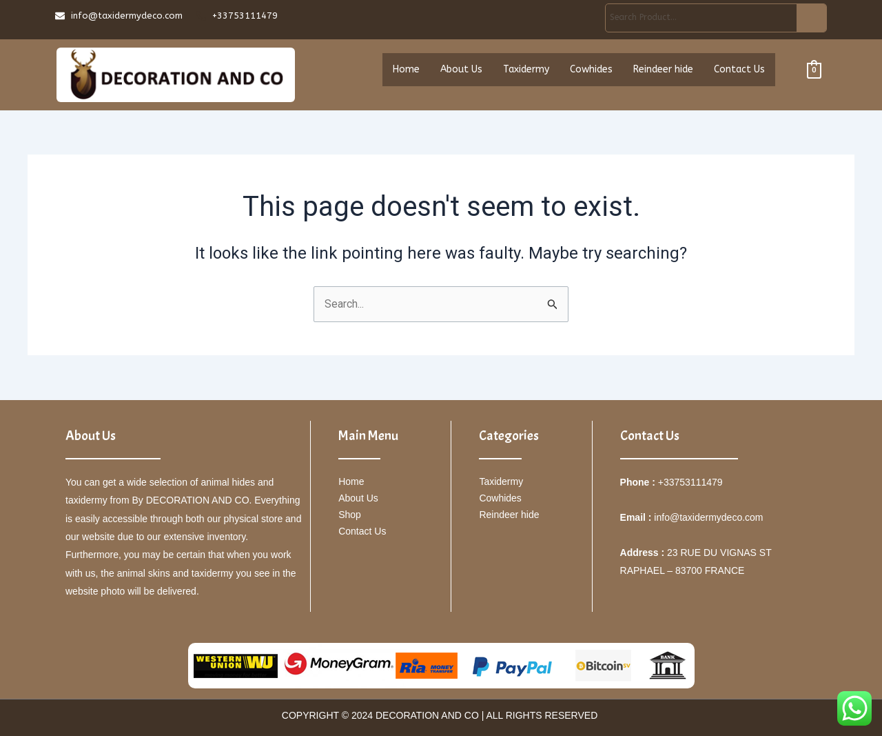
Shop (349, 514)
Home (406, 71)
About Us (461, 71)
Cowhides (591, 71)
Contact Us (739, 71)
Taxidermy (526, 71)
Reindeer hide (663, 71)
